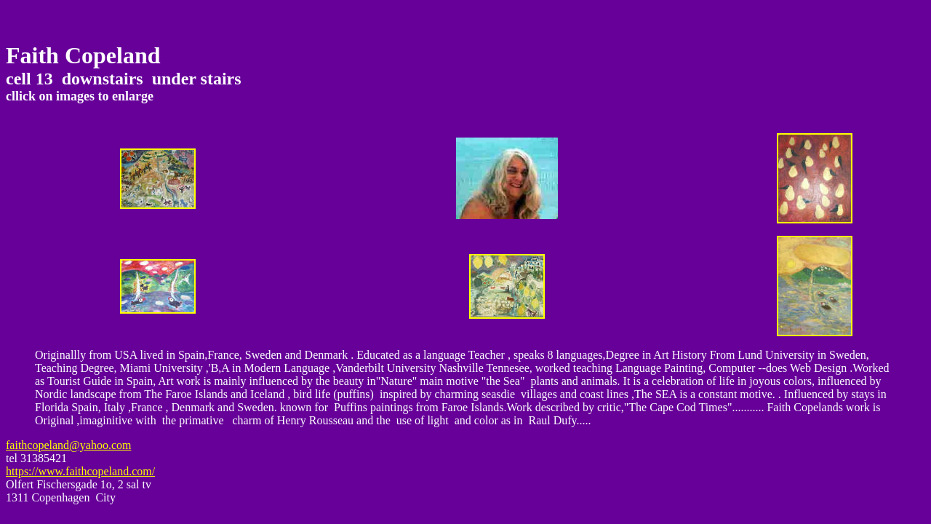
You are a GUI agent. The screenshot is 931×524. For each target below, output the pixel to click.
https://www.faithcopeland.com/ (80, 471)
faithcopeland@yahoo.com (68, 445)
